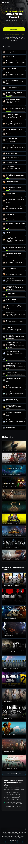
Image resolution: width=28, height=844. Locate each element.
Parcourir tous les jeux (14, 774)
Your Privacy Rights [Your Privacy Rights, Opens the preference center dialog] (14, 840)
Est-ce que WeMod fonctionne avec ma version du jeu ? (13, 807)
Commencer (14, 29)
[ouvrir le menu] (25, 2)
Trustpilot (19, 799)
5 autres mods (11, 38)
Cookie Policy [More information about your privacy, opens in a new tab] (19, 837)
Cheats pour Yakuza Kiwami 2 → (14, 11)
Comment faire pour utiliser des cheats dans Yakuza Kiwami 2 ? (14, 803)
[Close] (25, 829)
